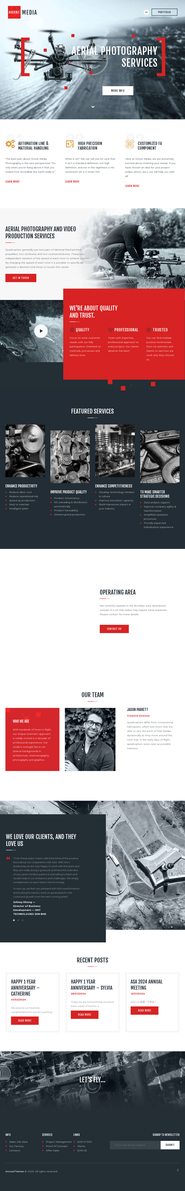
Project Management (59, 1141)
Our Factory (16, 1146)
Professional (126, 330)
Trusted (160, 330)
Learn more (12, 181)
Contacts (14, 1150)
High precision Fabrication (90, 145)
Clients (81, 1146)
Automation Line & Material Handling (33, 145)
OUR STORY (84, 1141)
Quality (82, 330)
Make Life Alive (18, 1141)
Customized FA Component (150, 145)
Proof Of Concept (57, 1146)
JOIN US (82, 1150)
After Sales (52, 1150)
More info (118, 90)
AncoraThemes (14, 1171)
